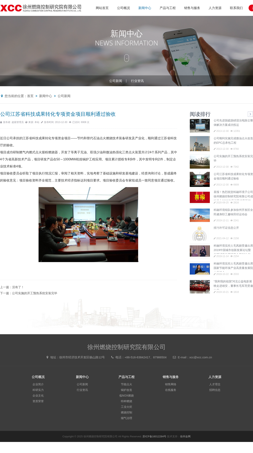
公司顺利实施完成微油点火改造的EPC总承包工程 (233, 140)
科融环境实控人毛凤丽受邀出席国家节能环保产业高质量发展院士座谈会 (233, 267)
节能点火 (126, 384)
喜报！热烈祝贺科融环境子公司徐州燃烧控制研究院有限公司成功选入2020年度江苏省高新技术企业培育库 (233, 195)
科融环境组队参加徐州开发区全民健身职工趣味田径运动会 (233, 212)
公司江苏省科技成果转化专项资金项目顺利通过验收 (233, 176)
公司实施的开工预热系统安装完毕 (34, 293)
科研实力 (38, 390)
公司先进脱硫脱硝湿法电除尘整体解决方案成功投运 (233, 122)
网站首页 (102, 8)
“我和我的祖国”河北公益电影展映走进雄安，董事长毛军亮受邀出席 (233, 285)
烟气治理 (126, 418)
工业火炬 (126, 406)
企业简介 (38, 384)
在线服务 (170, 390)
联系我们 (236, 8)
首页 (30, 96)
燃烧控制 (126, 412)
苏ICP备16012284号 (154, 436)
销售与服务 (192, 8)
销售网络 (170, 384)
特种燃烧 (126, 401)
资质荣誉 (38, 401)
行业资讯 (137, 81)
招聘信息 (214, 390)
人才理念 (214, 384)
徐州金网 (185, 436)
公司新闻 (115, 81)
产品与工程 (168, 8)
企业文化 (38, 395)
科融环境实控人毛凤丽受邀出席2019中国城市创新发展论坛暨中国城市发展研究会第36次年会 (233, 249)
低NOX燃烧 (126, 395)
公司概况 (123, 8)
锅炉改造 (126, 390)
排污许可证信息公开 (226, 227)
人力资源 (215, 8)
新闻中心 (144, 8)
